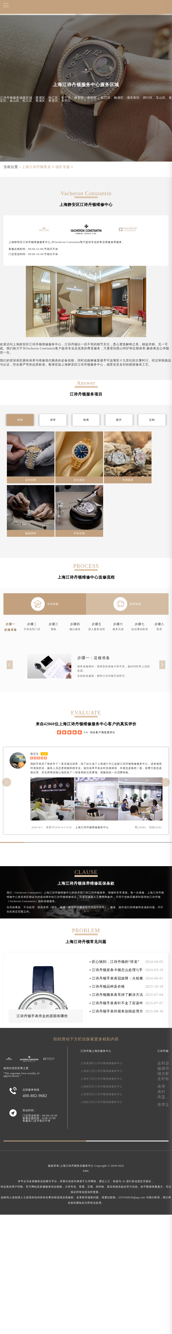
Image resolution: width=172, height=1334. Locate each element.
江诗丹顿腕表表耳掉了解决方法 (117, 994)
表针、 (163, 1092)
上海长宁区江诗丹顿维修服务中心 (101, 1078)
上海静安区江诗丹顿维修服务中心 (101, 1086)
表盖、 (163, 1097)
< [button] (7, 782)
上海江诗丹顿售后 (36, 167)
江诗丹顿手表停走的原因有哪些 (42, 1016)
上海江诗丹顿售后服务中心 (77, 1165)
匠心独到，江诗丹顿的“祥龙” (115, 962)
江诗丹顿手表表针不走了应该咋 (117, 1003)
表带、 (163, 1086)
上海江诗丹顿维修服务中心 (92, 827)
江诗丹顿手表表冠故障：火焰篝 (117, 978)
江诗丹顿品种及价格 (108, 986)
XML (86, 1170)
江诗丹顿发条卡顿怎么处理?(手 (117, 970)
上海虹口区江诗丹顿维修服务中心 (101, 1102)
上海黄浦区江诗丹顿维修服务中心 (101, 1063)
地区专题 (62, 167)
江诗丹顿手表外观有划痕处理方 (117, 1011)
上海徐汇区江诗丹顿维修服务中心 (101, 1070)
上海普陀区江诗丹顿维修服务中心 (101, 1094)
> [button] (165, 782)
